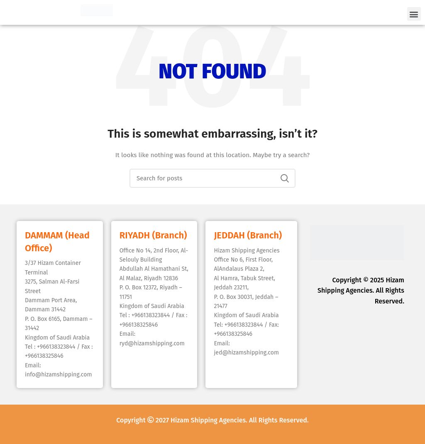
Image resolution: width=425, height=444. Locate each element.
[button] (414, 14)
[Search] (212, 178)
